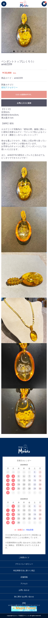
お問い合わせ (24, 590)
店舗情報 (24, 577)
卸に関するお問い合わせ (24, 597)
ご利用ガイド (24, 557)
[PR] (24, 606)
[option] (24, 30)
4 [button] (26, 52)
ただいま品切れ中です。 (24, 94)
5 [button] (30, 52)
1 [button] (14, 52)
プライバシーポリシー (24, 564)
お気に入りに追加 (24, 103)
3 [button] (22, 52)
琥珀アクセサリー (9, 87)
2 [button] (18, 52)
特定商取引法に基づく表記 (24, 570)
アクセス (24, 584)
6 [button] (33, 52)
